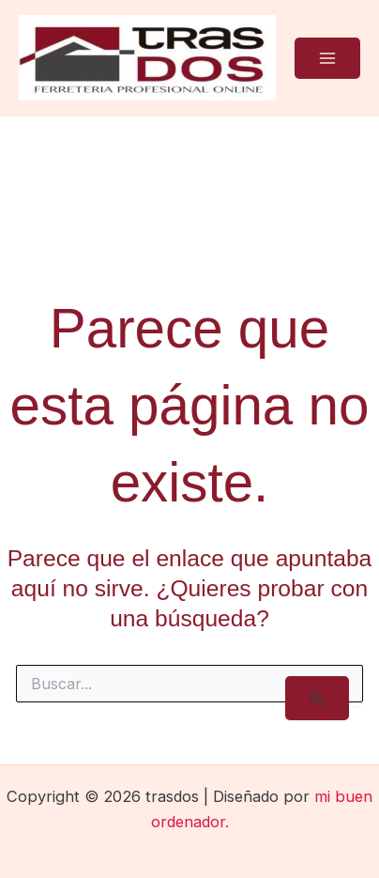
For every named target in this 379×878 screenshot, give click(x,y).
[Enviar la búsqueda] (317, 698)
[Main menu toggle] (327, 58)
